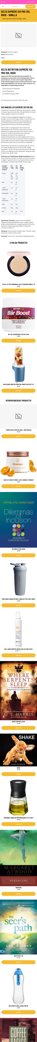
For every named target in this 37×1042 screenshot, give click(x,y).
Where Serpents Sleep (18, 721)
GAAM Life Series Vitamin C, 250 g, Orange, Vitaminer (18, 480)
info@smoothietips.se (30, 2)
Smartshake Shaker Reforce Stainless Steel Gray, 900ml (18, 599)
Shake (18, 768)
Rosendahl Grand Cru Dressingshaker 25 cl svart (18, 818)
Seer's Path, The (18, 956)
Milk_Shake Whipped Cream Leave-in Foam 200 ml (18, 649)
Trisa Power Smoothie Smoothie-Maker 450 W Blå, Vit (18, 384)
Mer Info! (18, 62)
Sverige (4, 2)
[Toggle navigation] (3, 6)
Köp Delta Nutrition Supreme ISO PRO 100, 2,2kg (14, 100)
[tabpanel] (18, 35)
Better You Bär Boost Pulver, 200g (18, 334)
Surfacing (19, 887)
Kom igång (30, 6)
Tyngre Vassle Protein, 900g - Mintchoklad (18, 430)
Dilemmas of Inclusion (18, 549)
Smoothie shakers (13, 52)
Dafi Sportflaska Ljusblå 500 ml (18, 1006)
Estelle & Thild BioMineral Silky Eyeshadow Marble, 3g (18, 284)
